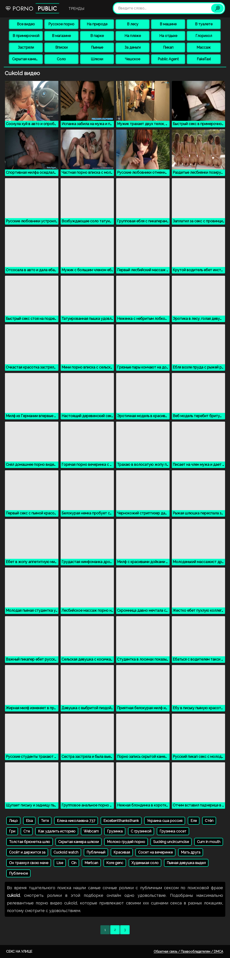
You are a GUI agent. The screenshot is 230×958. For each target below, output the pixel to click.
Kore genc (114, 863)
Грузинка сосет (172, 831)
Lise (59, 863)
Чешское (132, 59)
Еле (193, 821)
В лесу (132, 24)
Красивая (121, 852)
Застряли (26, 47)
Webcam (91, 831)
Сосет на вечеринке (155, 852)
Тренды (76, 9)
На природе (97, 24)
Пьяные (97, 47)
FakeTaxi (204, 59)
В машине (168, 24)
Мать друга (190, 852)
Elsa (29, 821)
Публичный (95, 852)
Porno (32, 8)
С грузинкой (141, 831)
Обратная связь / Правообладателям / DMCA (188, 951)
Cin (73, 863)
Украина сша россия (164, 821)
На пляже (132, 36)
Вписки (61, 47)
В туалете (203, 24)
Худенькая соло (145, 863)
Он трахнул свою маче (28, 863)
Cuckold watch (65, 852)
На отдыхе (168, 36)
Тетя (45, 821)
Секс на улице (19, 951)
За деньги (132, 47)
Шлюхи (97, 59)
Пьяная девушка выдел (186, 863)
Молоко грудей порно (126, 842)
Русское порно (61, 24)
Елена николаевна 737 (76, 821)
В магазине (61, 36)
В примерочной (26, 36)
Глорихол (203, 36)
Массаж (204, 47)
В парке (97, 36)
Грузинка (115, 831)
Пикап (168, 47)
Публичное (18, 873)
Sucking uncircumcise (171, 842)
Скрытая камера (26, 59)
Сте (26, 831)
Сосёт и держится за (27, 852)
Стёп (209, 821)
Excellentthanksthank (121, 821)
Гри (12, 831)
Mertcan (91, 863)
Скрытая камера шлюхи (78, 842)
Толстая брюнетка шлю (29, 842)
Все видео (26, 24)
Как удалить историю (56, 831)
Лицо (13, 821)
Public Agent (168, 59)
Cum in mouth (208, 842)
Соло (61, 59)
